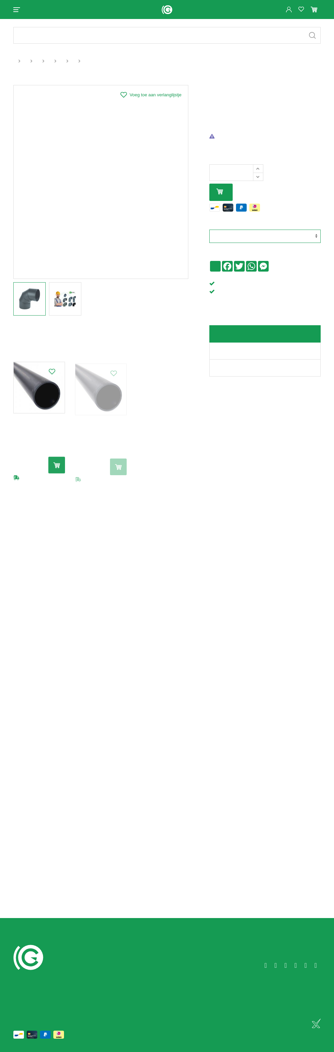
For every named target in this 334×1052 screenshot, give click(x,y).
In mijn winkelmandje (219, 192)
